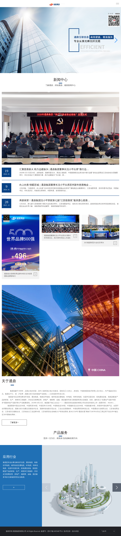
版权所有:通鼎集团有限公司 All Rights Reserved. (23, 531)
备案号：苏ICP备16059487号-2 (52, 531)
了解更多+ (14, 422)
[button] (5, 40)
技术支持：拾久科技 (71, 531)
